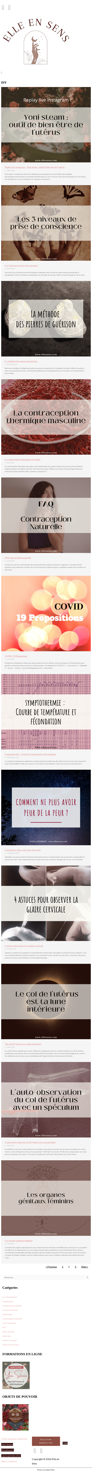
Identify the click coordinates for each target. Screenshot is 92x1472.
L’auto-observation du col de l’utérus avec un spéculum (30, 1142)
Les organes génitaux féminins (19, 1241)
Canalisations (7, 1301)
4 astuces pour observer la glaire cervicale (24, 946)
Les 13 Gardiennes (9, 1297)
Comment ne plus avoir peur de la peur (23, 850)
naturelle (18, 1319)
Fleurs (5, 1331)
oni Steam (7, 1444)
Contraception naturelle (14, 1438)
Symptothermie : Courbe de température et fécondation (30, 754)
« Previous (51, 1266)
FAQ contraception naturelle (18, 558)
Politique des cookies (75, 1447)
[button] (46, 72)
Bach (12, 1331)
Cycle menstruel (9, 1323)
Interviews (6, 1336)
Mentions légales (71, 1438)
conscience (14, 1344)
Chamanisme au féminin (12, 1306)
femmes (14, 1310)
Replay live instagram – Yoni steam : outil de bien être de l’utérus (35, 167)
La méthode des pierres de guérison (21, 361)
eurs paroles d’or (12, 1455)
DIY (4, 1327)
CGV (65, 1443)
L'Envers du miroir (9, 1340)
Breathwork (7, 1450)
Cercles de (6, 1310)
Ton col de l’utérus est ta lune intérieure (23, 1044)
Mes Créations (9, 1461)
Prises (5, 1344)
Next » (84, 1266)
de (9, 1331)
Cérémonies (7, 1314)
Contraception (8, 1319)
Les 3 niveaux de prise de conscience (21, 265)
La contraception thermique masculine (22, 459)
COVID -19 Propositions (16, 656)
